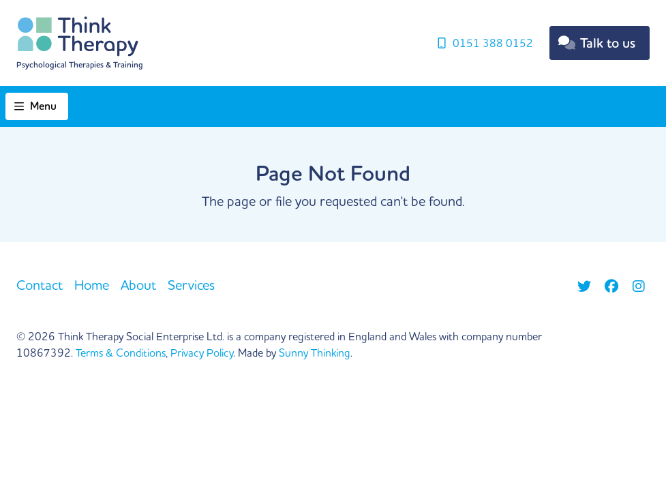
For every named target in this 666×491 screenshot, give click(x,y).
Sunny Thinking (314, 352)
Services (191, 284)
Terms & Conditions (121, 352)
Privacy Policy (201, 352)
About (138, 284)
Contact (39, 284)
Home (91, 284)
